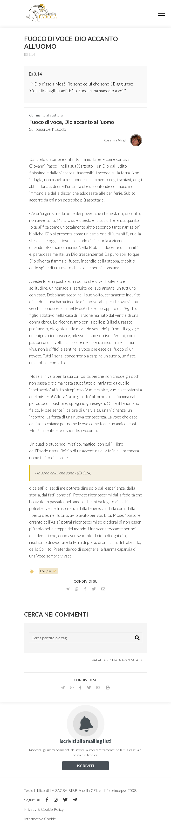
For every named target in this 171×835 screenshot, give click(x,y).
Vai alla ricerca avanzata (117, 660)
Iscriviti (85, 765)
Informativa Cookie (40, 818)
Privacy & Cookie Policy (44, 809)
